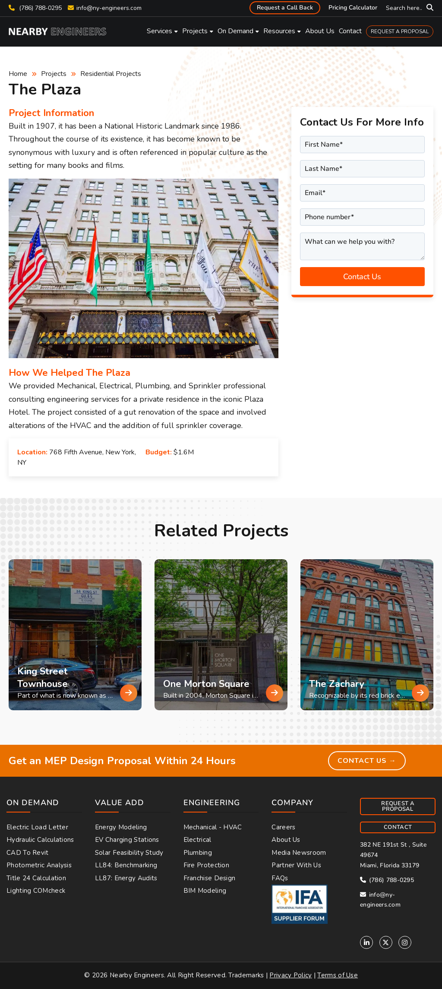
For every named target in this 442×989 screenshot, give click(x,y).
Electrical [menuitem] (197, 839)
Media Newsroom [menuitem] (299, 852)
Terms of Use (337, 975)
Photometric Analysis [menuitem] (39, 865)
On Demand (235, 31)
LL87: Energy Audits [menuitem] (126, 878)
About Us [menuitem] (286, 839)
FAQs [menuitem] (280, 878)
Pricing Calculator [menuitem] (352, 7)
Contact (350, 31)
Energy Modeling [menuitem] (121, 827)
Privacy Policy (290, 975)
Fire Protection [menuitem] (206, 865)
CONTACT (398, 827)
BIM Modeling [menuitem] (205, 890)
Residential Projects (110, 74)
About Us (320, 31)
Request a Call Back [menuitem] (285, 7)
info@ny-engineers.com (109, 8)
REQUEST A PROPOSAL (400, 31)
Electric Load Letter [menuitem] (37, 827)
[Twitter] (385, 942)
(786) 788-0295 (35, 8)
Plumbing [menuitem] (197, 852)
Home (18, 74)
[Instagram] (404, 942)
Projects (195, 31)
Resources (279, 31)
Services (159, 31)
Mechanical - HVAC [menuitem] (212, 827)
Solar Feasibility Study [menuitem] (129, 852)
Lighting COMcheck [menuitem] (35, 890)
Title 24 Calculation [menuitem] (36, 878)
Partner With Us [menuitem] (296, 865)
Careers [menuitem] (283, 827)
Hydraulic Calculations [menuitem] (40, 839)
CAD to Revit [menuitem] (27, 852)
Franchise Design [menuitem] (209, 878)
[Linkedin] (366, 942)
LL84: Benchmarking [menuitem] (126, 865)
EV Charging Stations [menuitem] (127, 839)
